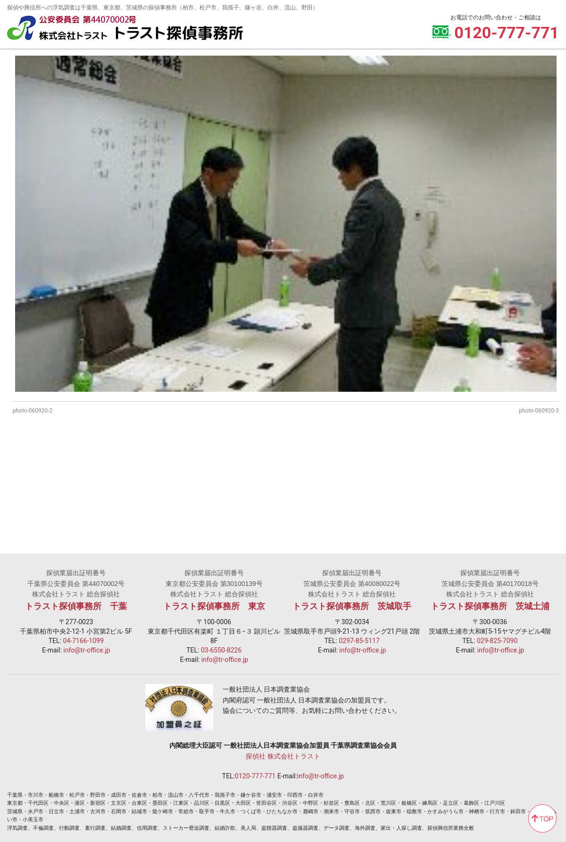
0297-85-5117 (359, 640)
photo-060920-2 (33, 410)
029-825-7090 (497, 640)
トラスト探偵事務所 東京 (214, 606)
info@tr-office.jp (86, 650)
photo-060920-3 (539, 410)
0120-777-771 (255, 776)
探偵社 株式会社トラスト (283, 756)
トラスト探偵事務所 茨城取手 (351, 606)
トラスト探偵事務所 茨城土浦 (490, 606)
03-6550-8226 (221, 650)
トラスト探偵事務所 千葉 (76, 606)
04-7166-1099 (83, 640)
